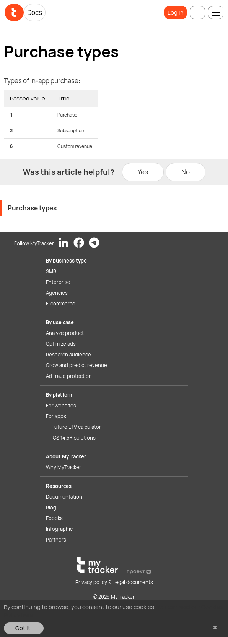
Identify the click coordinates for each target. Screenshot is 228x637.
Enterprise (58, 282)
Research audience (68, 354)
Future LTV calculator (76, 427)
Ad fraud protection (69, 376)
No (185, 171)
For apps (56, 416)
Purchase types (32, 208)
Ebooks (54, 518)
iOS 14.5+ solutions (74, 437)
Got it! (23, 628)
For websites (61, 405)
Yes (143, 171)
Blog (51, 507)
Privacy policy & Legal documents (114, 582)
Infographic (59, 528)
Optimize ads (61, 343)
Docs (34, 12)
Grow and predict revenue (76, 365)
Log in (176, 12)
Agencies (57, 292)
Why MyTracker (63, 467)
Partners (56, 539)
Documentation (64, 496)
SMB (51, 271)
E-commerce (60, 303)
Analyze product (65, 333)
